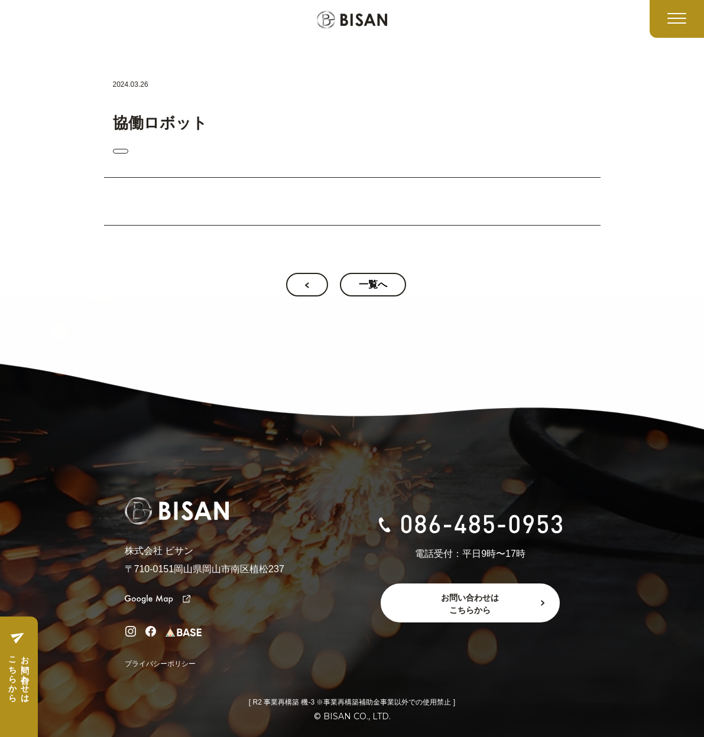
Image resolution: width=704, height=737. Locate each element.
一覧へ (373, 284)
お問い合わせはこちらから (19, 674)
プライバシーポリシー (160, 664)
